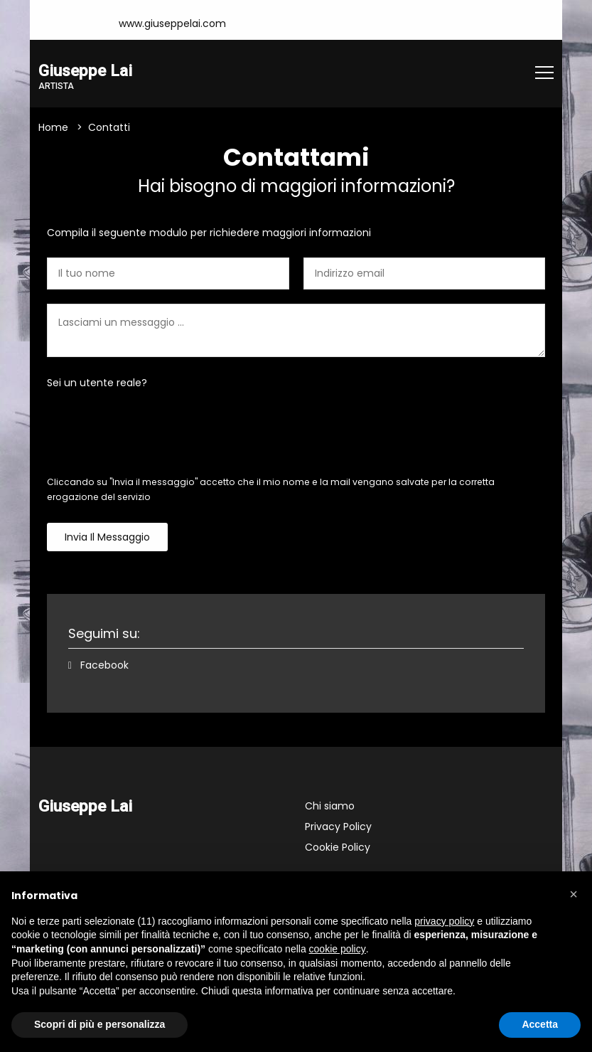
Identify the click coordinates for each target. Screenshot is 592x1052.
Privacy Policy (338, 826)
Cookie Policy (337, 847)
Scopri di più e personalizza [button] (99, 1024)
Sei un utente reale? (97, 383)
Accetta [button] (540, 1024)
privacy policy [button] (444, 921)
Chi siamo (330, 806)
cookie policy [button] (337, 949)
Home (53, 127)
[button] (573, 894)
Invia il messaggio (107, 537)
